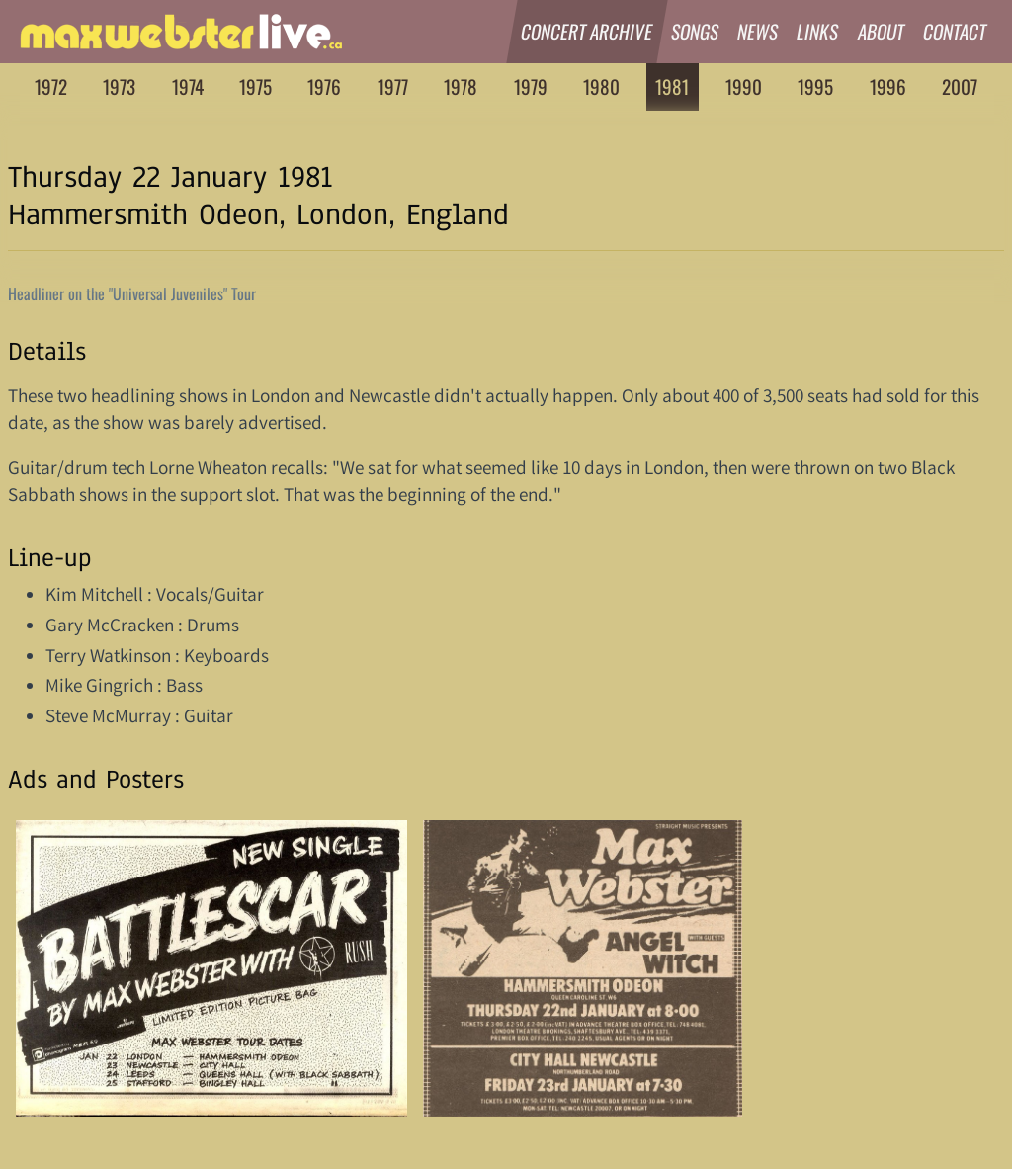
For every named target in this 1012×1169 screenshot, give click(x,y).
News (758, 31)
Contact (955, 31)
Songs (695, 31)
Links (819, 31)
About (881, 31)
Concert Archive (587, 31)
